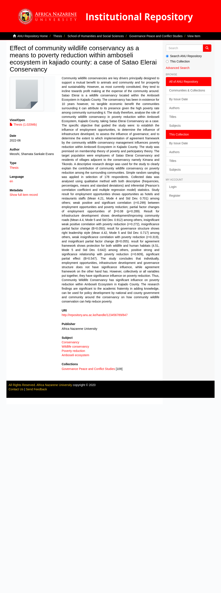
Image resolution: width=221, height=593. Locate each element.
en (11, 181)
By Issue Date (178, 99)
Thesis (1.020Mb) (23, 124)
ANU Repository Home (32, 36)
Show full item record (24, 194)
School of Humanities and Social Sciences (96, 36)
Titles (172, 117)
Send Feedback (36, 389)
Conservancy (70, 342)
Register (174, 195)
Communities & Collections (187, 90)
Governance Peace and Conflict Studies (156, 36)
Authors (174, 108)
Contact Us (16, 389)
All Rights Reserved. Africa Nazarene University (41, 385)
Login (173, 187)
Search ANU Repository (184, 56)
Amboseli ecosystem (75, 355)
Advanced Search (178, 68)
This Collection (178, 61)
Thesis (57, 36)
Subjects (175, 125)
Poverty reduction (73, 351)
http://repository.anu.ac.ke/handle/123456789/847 (95, 315)
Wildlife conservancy (75, 346)
